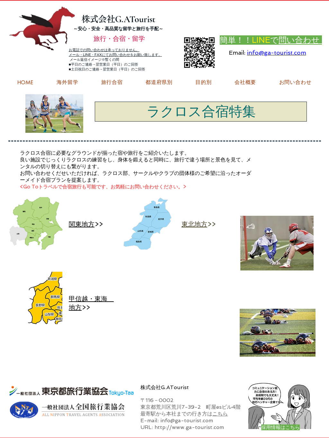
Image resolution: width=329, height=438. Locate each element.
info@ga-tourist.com (276, 52)
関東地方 (81, 224)
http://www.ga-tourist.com (189, 427)
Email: (237, 52)
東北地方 (194, 224)
